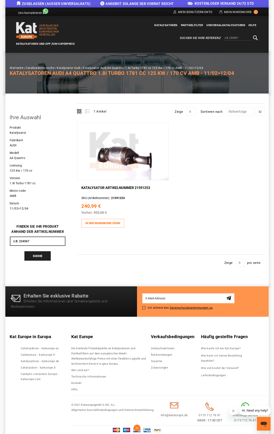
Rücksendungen (161, 353)
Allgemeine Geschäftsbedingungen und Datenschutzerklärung (112, 408)
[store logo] (26, 30)
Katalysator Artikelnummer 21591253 (116, 188)
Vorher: (88, 212)
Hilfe (74, 388)
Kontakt (76, 381)
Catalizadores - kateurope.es (40, 347)
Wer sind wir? (80, 369)
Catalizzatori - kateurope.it (38, 366)
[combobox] (238, 38)
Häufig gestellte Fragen (224, 335)
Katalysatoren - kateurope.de (40, 360)
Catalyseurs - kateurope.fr (38, 353)
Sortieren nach (212, 112)
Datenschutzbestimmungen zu (191, 306)
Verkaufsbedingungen (173, 335)
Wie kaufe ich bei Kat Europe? (221, 347)
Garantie (156, 360)
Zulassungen (159, 366)
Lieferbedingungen (213, 374)
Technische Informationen (88, 375)
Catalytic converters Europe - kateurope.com (40, 375)
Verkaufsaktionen (163, 347)
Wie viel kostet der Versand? (220, 367)
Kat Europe (82, 335)
